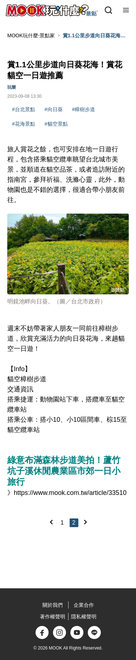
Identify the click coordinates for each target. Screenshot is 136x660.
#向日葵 (54, 109)
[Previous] (51, 522)
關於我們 (52, 605)
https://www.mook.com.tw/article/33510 (70, 492)
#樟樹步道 (83, 109)
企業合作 (84, 605)
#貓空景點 (56, 124)
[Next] (85, 522)
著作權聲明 (52, 616)
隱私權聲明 (83, 616)
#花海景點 (23, 124)
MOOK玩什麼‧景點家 (31, 35)
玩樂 (11, 87)
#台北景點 (23, 109)
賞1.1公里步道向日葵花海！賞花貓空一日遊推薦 (94, 36)
